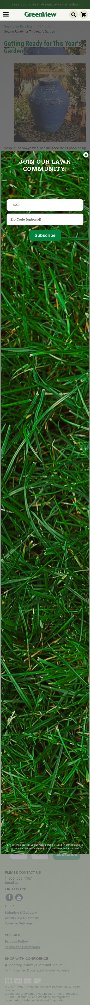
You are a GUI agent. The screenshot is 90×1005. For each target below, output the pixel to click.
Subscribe (45, 235)
